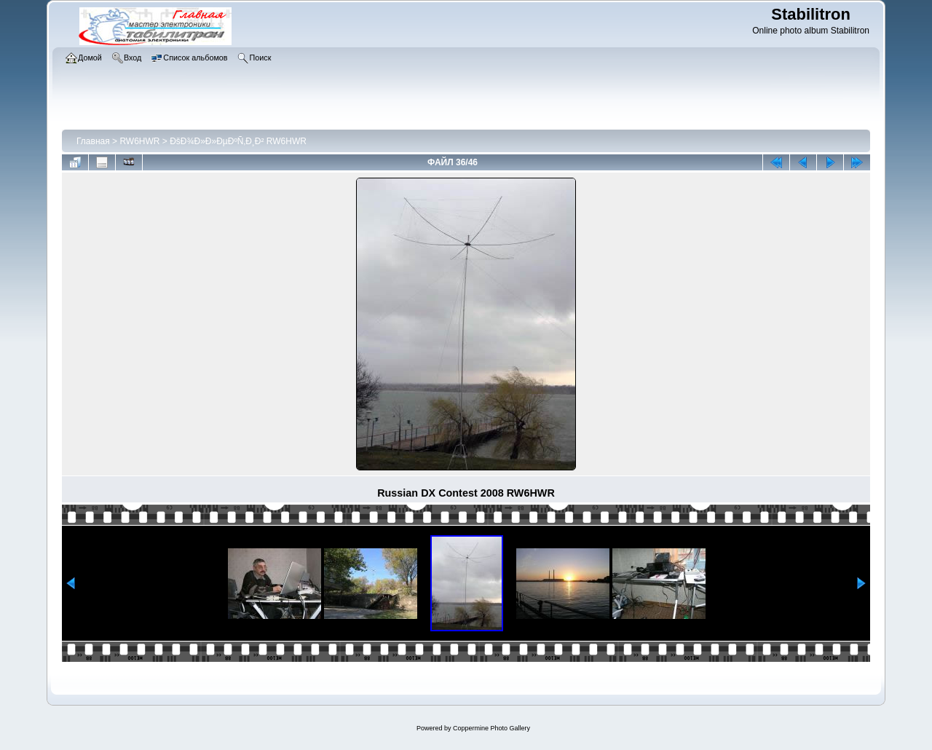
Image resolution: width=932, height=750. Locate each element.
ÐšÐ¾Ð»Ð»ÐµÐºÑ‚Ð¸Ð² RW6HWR (238, 141)
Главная (93, 141)
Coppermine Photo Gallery (491, 728)
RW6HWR (139, 141)
